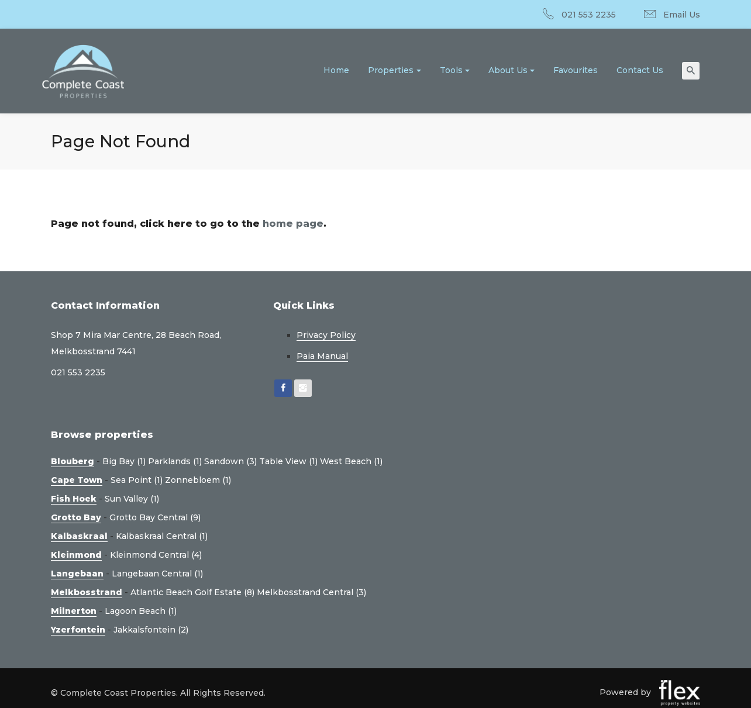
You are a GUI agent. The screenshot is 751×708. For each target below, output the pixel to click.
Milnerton (74, 611)
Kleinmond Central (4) (156, 555)
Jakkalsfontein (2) (150, 629)
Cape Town (76, 480)
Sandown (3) (230, 461)
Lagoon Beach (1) (141, 611)
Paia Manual (322, 356)
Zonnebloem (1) (198, 480)
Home (336, 70)
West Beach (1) (351, 461)
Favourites (575, 70)
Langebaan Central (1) (157, 573)
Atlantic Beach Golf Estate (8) (192, 592)
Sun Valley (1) (132, 498)
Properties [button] (391, 70)
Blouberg (72, 461)
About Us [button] (508, 70)
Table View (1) (288, 461)
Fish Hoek (74, 498)
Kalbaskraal (79, 536)
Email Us (681, 14)
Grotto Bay (76, 517)
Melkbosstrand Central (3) (311, 592)
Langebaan (77, 573)
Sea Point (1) (137, 480)
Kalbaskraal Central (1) (162, 536)
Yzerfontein (78, 629)
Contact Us (639, 70)
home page (293, 223)
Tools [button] (451, 70)
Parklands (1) (175, 461)
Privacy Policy (326, 335)
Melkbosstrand (86, 592)
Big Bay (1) (124, 461)
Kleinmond (76, 555)
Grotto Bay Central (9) (155, 517)
